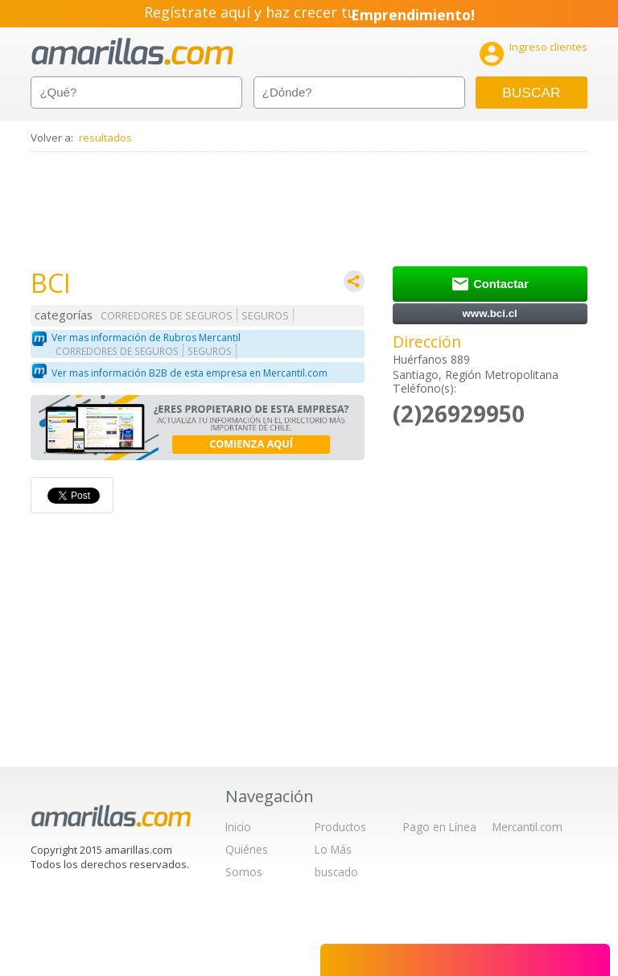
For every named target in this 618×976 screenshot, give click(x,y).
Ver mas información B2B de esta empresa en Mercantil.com (190, 373)
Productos (340, 826)
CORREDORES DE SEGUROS (167, 316)
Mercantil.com (527, 826)
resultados (105, 137)
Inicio (238, 826)
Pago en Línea (439, 826)
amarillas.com (132, 51)
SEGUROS (265, 316)
